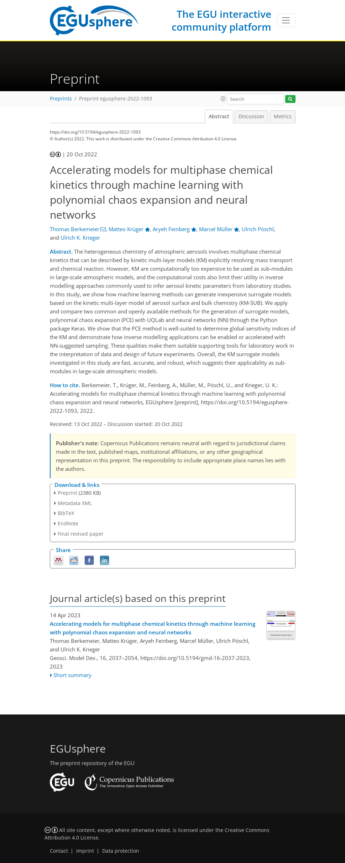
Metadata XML (75, 503)
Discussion (251, 116)
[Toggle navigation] (286, 20)
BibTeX (66, 513)
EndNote (68, 523)
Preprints (61, 98)
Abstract (219, 116)
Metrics (283, 116)
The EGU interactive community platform (221, 20)
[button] (223, 98)
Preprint (67, 492)
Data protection (120, 851)
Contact (59, 851)
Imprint (85, 851)
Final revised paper (81, 533)
